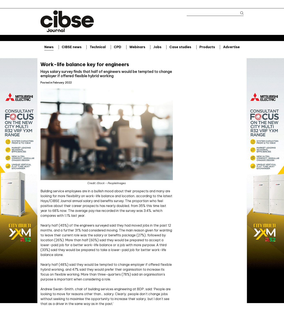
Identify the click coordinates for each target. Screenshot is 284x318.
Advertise (231, 47)
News (49, 47)
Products (207, 47)
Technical (98, 47)
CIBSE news (72, 47)
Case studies (180, 47)
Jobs (157, 47)
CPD (117, 47)
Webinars (137, 47)
